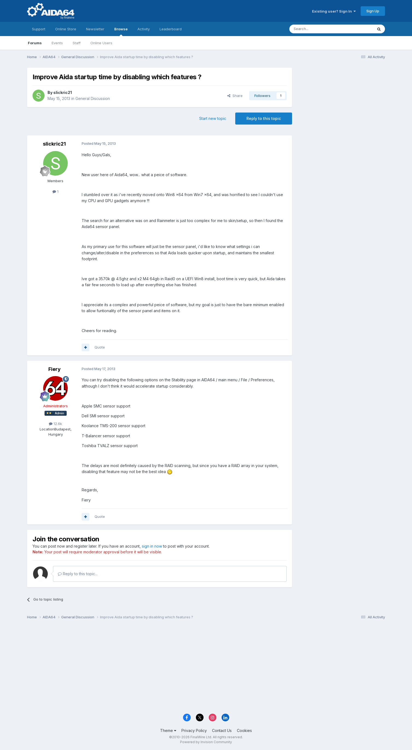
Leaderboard (171, 29)
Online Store (65, 29)
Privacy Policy (194, 730)
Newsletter (95, 29)
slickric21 (62, 92)
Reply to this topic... (78, 573)
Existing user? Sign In (334, 11)
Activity (143, 29)
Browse (121, 31)
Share (235, 95)
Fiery (54, 369)
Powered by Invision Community (206, 742)
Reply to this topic (263, 118)
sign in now (152, 546)
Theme (168, 730)
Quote (100, 347)
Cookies (244, 730)
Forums (35, 43)
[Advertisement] (341, 104)
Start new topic (212, 118)
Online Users (101, 43)
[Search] (317, 29)
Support (38, 29)
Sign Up (372, 11)
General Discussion (92, 98)
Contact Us (222, 730)
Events (57, 43)
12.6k (55, 423)
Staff (77, 43)
